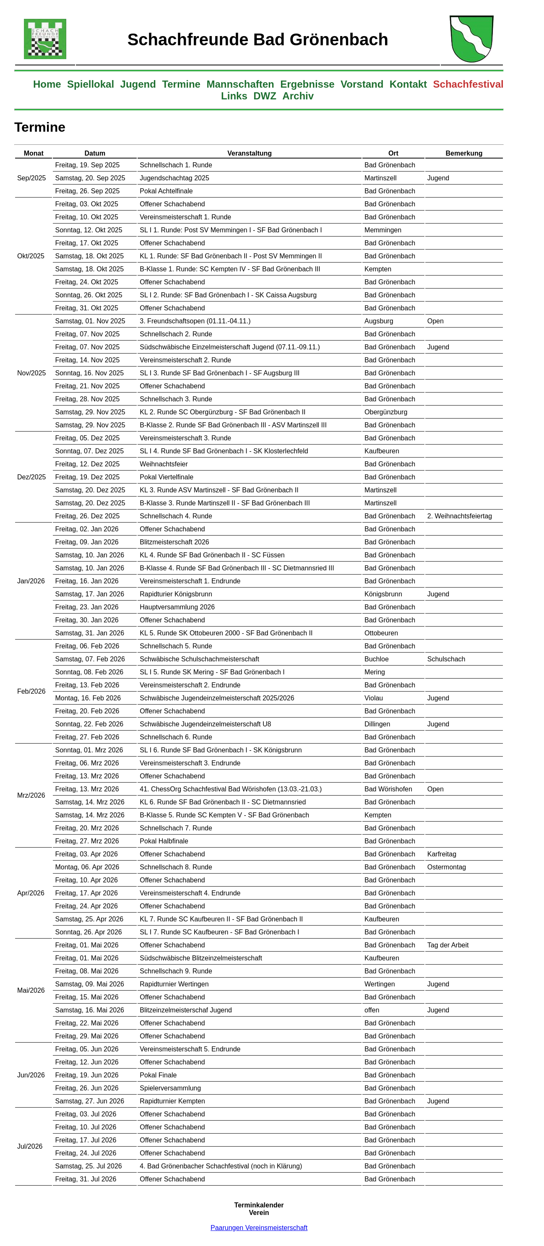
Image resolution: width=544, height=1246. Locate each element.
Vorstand (362, 84)
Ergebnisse (307, 84)
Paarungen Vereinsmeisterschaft (259, 1227)
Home (47, 84)
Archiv (298, 95)
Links (234, 95)
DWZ (264, 95)
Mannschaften (240, 84)
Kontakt (408, 84)
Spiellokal (90, 84)
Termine (181, 84)
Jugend (138, 84)
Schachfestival (468, 84)
